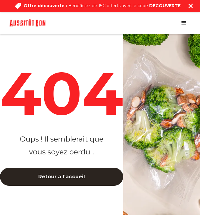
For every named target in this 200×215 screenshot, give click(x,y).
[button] (183, 23)
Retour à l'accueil (61, 176)
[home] (27, 23)
